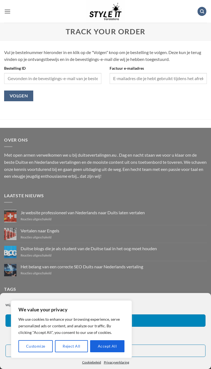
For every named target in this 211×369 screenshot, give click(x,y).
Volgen (19, 95)
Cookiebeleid (91, 362)
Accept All (107, 346)
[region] (71, 329)
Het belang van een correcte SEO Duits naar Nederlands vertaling (82, 266)
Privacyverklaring (116, 362)
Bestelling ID (15, 68)
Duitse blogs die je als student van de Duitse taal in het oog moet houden (89, 248)
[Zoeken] (202, 11)
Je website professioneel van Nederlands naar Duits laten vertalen (83, 212)
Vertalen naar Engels (40, 230)
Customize (35, 346)
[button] (7, 11)
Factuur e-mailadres (127, 68)
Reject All (71, 346)
